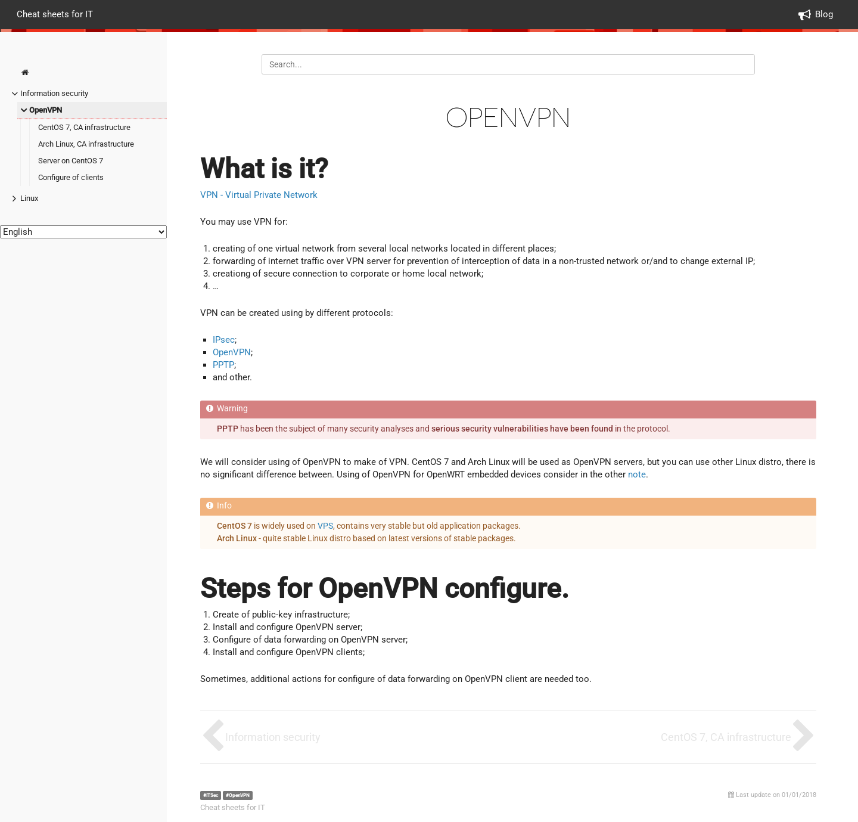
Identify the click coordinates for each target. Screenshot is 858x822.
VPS (325, 526)
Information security (54, 93)
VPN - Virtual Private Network (259, 195)
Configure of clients (71, 177)
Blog (824, 14)
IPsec (224, 339)
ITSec (212, 795)
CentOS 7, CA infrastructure (84, 127)
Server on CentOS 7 (70, 160)
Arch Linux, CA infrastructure (86, 143)
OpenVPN (45, 110)
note (637, 474)
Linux (29, 198)
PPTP (223, 364)
